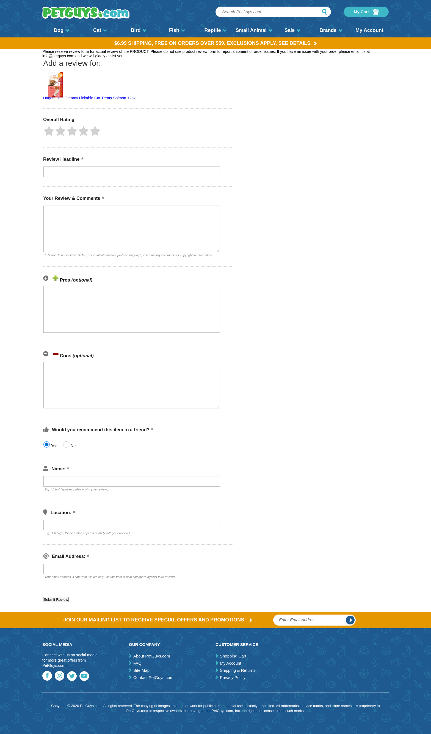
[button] (48, 131)
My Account (369, 30)
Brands (330, 30)
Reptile (215, 30)
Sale (292, 30)
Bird (139, 30)
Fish (177, 30)
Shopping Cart (233, 656)
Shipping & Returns (237, 670)
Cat (100, 30)
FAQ (137, 663)
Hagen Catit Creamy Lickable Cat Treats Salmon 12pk (89, 98)
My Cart (366, 12)
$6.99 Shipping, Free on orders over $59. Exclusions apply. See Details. (215, 43)
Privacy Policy (232, 677)
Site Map (141, 670)
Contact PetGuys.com (153, 677)
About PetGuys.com (151, 656)
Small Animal (254, 30)
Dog (61, 30)
